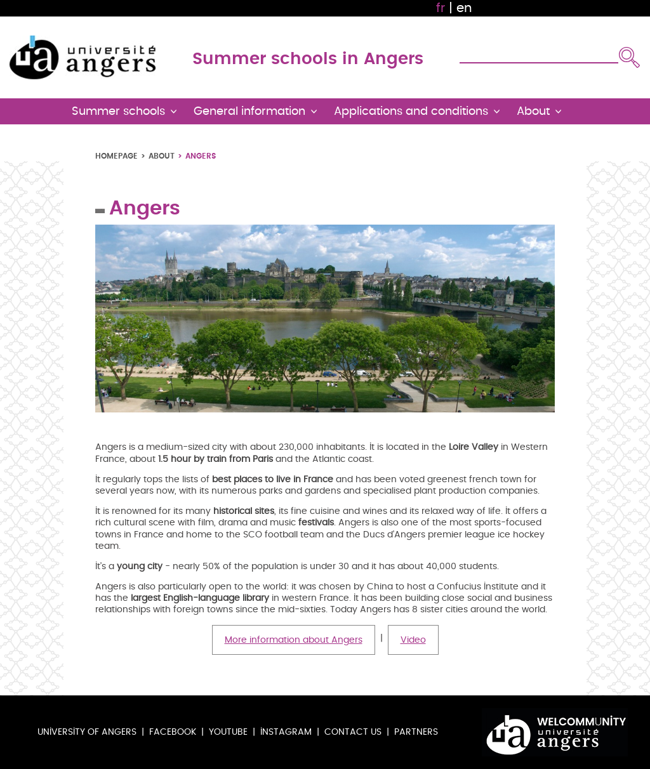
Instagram (286, 732)
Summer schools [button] (118, 111)
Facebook (172, 732)
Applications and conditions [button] (411, 111)
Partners (416, 732)
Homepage (116, 155)
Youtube (228, 732)
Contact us (352, 732)
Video (413, 640)
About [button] (533, 111)
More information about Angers (293, 640)
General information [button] (249, 111)
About (162, 155)
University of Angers (86, 732)
